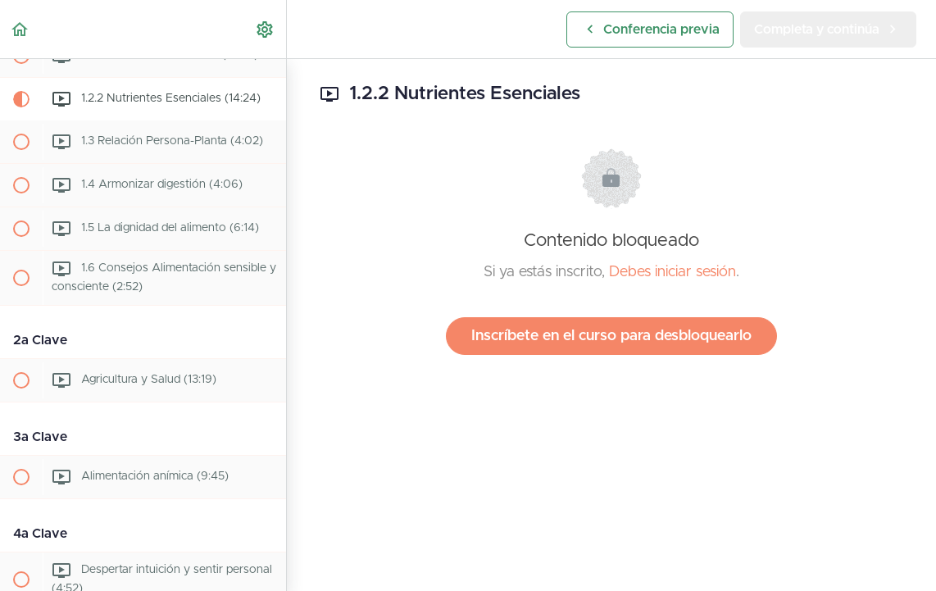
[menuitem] (265, 29)
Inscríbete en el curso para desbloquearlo (611, 336)
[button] (20, 29)
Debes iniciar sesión (672, 272)
